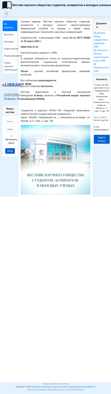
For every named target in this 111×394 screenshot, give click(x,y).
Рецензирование (10, 55)
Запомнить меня (11, 139)
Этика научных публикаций (10, 66)
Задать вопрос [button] (102, 139)
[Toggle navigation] (6, 13)
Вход (10, 151)
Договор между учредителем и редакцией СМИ (101, 40)
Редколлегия (10, 48)
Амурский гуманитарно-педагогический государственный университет (63, 387)
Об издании (8, 26)
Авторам (9, 41)
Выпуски (8, 34)
